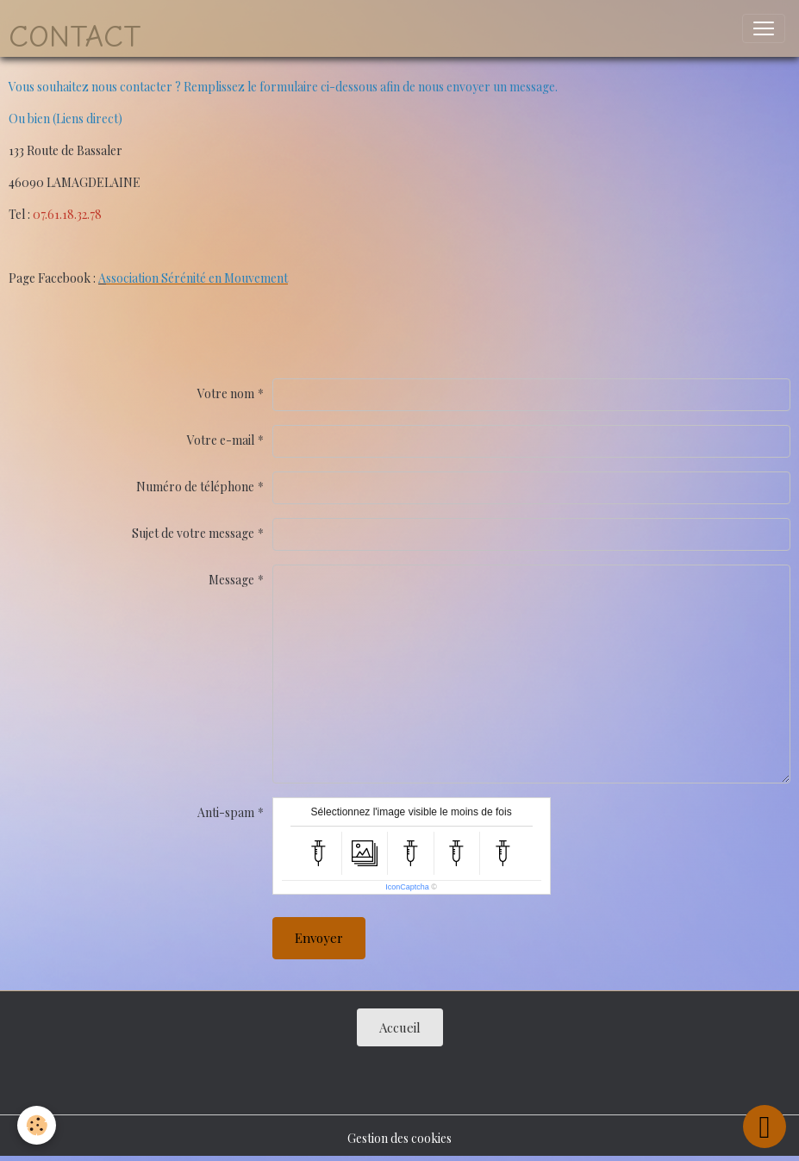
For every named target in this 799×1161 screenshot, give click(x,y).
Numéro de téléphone (195, 486)
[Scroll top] (764, 1126)
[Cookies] (36, 1125)
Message (231, 579)
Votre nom (225, 393)
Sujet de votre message (193, 533)
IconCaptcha (407, 887)
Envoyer (319, 937)
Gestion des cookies (399, 1138)
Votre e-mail (220, 440)
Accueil (400, 1027)
